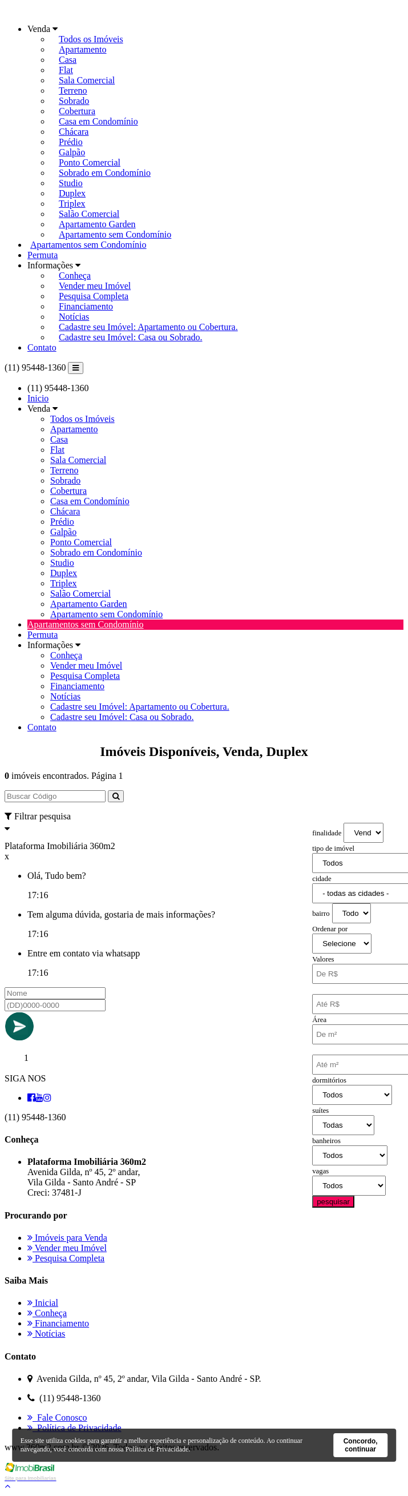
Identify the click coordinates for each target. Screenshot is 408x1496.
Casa (67, 60)
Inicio (38, 398)
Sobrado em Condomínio (105, 173)
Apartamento (83, 49)
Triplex (72, 203)
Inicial (42, 1303)
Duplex (72, 193)
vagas (320, 1171)
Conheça (75, 275)
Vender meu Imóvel (95, 286)
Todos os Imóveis (91, 39)
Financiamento (86, 306)
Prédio (71, 142)
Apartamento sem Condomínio (115, 234)
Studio (71, 183)
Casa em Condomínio (98, 121)
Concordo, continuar (361, 1445)
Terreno (73, 90)
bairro (321, 914)
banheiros (326, 1141)
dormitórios (329, 1080)
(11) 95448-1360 (35, 367)
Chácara (73, 131)
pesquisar (333, 1201)
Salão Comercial (89, 214)
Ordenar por (330, 929)
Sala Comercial (87, 80)
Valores (323, 959)
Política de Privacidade (74, 1428)
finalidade (326, 833)
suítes (320, 1111)
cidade (321, 879)
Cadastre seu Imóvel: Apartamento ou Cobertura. (148, 327)
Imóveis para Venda (67, 1237)
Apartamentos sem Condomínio (88, 245)
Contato (41, 347)
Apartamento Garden (97, 224)
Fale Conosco (57, 1417)
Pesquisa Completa (93, 296)
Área (319, 1020)
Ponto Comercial (89, 162)
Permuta (42, 255)
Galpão (72, 152)
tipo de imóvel (333, 848)
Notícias (74, 316)
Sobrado (74, 101)
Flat (66, 70)
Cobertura (77, 111)
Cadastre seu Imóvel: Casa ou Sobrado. (131, 337)
